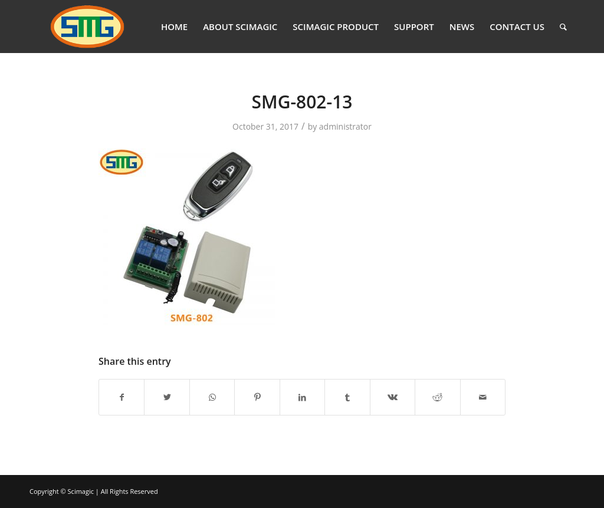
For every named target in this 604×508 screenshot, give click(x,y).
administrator (345, 126)
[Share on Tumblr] (347, 397)
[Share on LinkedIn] (302, 397)
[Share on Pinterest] (257, 397)
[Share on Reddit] (437, 397)
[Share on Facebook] (121, 397)
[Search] (563, 26)
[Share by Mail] (483, 397)
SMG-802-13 (302, 102)
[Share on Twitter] (167, 397)
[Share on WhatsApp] (212, 397)
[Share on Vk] (392, 397)
